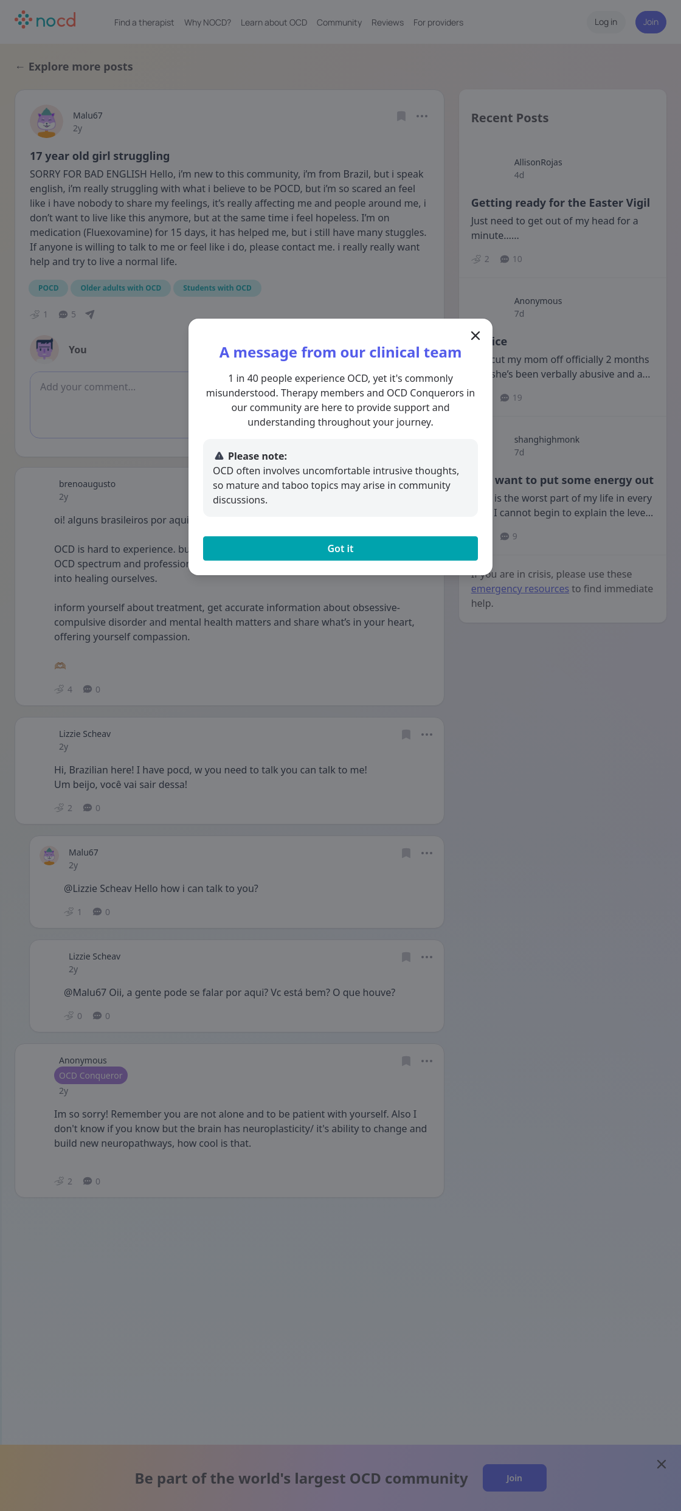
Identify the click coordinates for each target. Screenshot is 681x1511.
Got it (340, 548)
